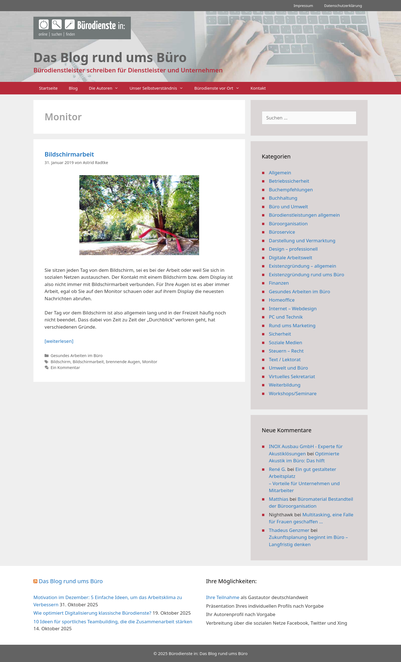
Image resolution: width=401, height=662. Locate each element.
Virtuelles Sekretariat (292, 376)
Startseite (48, 88)
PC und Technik (286, 317)
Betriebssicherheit (289, 181)
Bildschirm (61, 361)
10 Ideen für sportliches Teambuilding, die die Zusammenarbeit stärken (112, 621)
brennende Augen (123, 361)
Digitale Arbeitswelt (290, 257)
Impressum (303, 5)
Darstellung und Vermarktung (302, 240)
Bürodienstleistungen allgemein (304, 215)
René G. (277, 469)
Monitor (149, 361)
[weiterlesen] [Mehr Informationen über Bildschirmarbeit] (59, 341)
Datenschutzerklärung (343, 5)
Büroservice (282, 232)
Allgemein (280, 172)
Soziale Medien (285, 342)
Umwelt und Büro (288, 368)
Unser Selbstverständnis (159, 88)
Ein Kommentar (65, 367)
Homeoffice (282, 300)
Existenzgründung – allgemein (302, 266)
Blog (73, 88)
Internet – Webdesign (293, 308)
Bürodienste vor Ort (219, 88)
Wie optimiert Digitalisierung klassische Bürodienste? (92, 613)
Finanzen (279, 283)
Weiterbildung (284, 385)
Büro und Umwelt (288, 206)
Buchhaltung (283, 198)
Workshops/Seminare (293, 393)
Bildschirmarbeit (69, 154)
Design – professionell (293, 249)
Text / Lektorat (285, 359)
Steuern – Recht (286, 351)
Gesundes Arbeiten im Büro (77, 355)
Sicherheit (280, 334)
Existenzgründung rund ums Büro (306, 274)
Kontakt (258, 88)
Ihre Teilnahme (222, 597)
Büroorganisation (288, 223)
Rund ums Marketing (292, 325)
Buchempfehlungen (291, 189)
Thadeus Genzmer (289, 530)
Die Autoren (106, 88)
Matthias (278, 499)
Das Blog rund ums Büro (71, 581)
